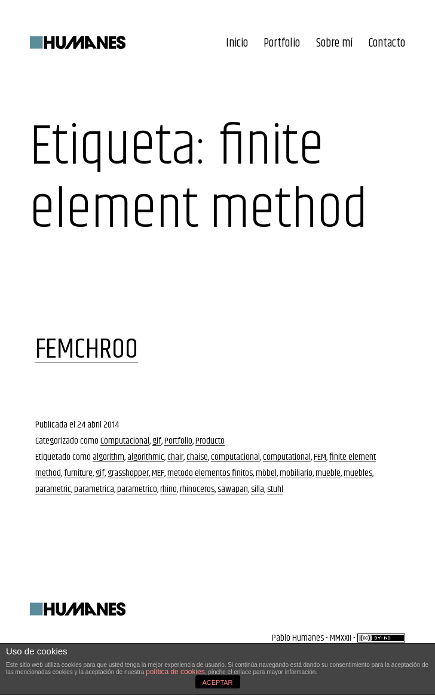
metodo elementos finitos (210, 473)
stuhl (275, 489)
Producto (210, 440)
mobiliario (296, 473)
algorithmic (145, 457)
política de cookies (175, 672)
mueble (328, 473)
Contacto (387, 43)
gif (156, 440)
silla (257, 489)
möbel (266, 473)
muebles (358, 473)
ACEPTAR (217, 682)
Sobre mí (334, 43)
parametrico (137, 489)
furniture (78, 473)
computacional (235, 457)
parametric (53, 489)
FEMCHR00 (86, 349)
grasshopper (128, 473)
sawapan (233, 489)
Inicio (237, 43)
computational (287, 457)
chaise (197, 457)
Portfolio (282, 43)
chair (175, 457)
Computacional (124, 440)
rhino (168, 489)
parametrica (94, 489)
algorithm (108, 457)
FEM (320, 457)
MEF (158, 473)
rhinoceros (197, 489)
